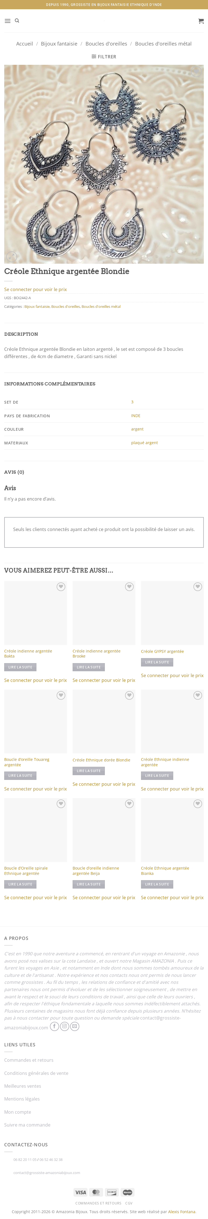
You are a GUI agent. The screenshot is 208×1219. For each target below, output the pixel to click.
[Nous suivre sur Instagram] (64, 1026)
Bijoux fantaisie (59, 43)
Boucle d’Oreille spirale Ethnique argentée (26, 871)
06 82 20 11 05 (24, 1159)
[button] (7, 21)
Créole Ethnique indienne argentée (165, 762)
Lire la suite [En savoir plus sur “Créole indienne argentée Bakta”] (20, 667)
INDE (135, 415)
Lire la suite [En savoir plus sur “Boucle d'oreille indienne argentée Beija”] (89, 884)
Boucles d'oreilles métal (163, 43)
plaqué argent (144, 442)
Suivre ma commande (27, 1125)
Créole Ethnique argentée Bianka (165, 871)
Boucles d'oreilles (106, 43)
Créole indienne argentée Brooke (97, 654)
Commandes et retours (29, 1060)
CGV (129, 1203)
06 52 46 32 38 (51, 1159)
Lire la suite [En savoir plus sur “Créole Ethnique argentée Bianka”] (157, 884)
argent (137, 429)
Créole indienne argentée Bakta (28, 654)
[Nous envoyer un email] (74, 1026)
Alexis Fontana (181, 1211)
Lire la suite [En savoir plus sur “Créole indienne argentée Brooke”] (89, 667)
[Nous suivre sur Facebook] (54, 1026)
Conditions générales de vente (36, 1073)
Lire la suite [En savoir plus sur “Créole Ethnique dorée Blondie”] (89, 771)
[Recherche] (17, 20)
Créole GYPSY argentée (162, 651)
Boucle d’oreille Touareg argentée (26, 762)
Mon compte (17, 1112)
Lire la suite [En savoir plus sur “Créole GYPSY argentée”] (157, 662)
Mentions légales (22, 1099)
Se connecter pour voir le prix (35, 289)
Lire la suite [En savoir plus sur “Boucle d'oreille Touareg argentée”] (20, 775)
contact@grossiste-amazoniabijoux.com (46, 1172)
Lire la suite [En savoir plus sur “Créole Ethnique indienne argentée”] (157, 775)
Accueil (24, 43)
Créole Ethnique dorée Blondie (101, 760)
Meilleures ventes (22, 1086)
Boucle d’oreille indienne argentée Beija (96, 871)
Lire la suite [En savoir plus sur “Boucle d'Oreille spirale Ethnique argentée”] (20, 884)
